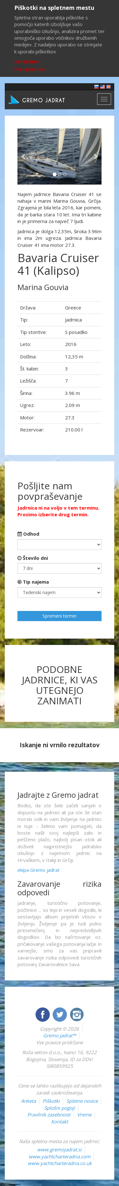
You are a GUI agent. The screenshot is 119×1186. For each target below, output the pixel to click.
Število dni (32, 558)
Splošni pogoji (59, 1108)
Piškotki (51, 1101)
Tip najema (33, 582)
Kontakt (59, 1121)
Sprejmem (26, 61)
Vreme (84, 1114)
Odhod (28, 534)
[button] (23, 156)
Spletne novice (82, 1101)
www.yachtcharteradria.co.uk (60, 1163)
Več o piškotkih (29, 69)
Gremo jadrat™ (59, 1035)
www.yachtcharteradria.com (59, 1156)
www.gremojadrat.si (59, 1149)
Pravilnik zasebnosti (48, 1114)
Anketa (28, 1101)
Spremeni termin (59, 616)
